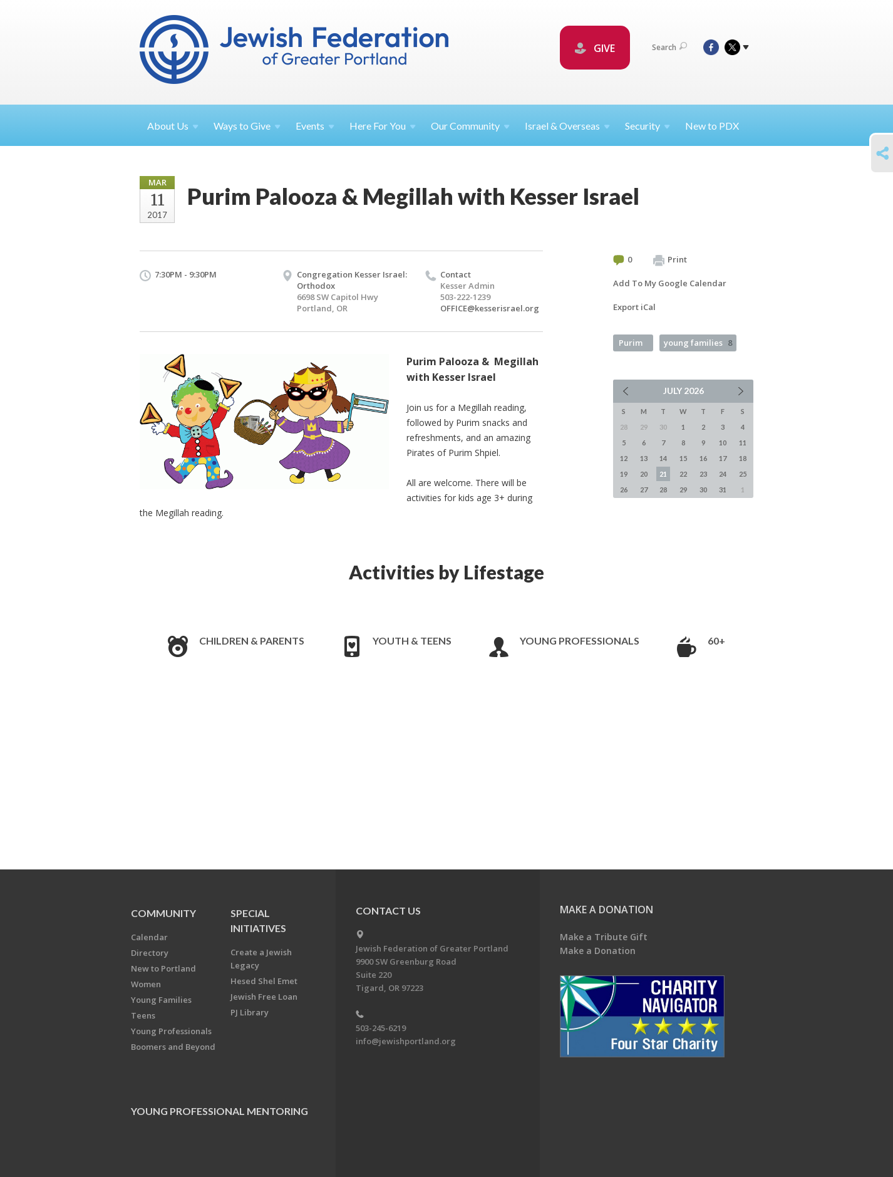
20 (644, 474)
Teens (143, 1015)
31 (722, 489)
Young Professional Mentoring (219, 1111)
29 (683, 489)
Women (146, 984)
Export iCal (634, 307)
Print (670, 260)
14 (663, 458)
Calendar (149, 937)
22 (683, 474)
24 (722, 474)
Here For (382, 126)
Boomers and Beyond (173, 1046)
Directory (149, 952)
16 (703, 458)
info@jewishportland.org (406, 1041)
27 (644, 489)
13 (644, 458)
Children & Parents (251, 640)
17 (722, 458)
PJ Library (249, 1012)
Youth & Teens (412, 640)
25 (742, 474)
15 (683, 458)
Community (163, 913)
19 (623, 474)
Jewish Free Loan (263, 996)
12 (623, 458)
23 (703, 474)
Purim (631, 342)
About (173, 126)
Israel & (567, 126)
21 (663, 474)
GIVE (595, 48)
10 (722, 442)
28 (663, 489)
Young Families (161, 999)
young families (698, 342)
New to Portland (163, 968)
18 (742, 458)
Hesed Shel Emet (263, 981)
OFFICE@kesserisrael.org (489, 308)
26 (623, 489)
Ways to (247, 126)
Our (470, 126)
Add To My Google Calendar (669, 283)
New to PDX (712, 126)
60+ (716, 640)
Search (669, 47)
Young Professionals (579, 640)
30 (703, 489)
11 (742, 442)
